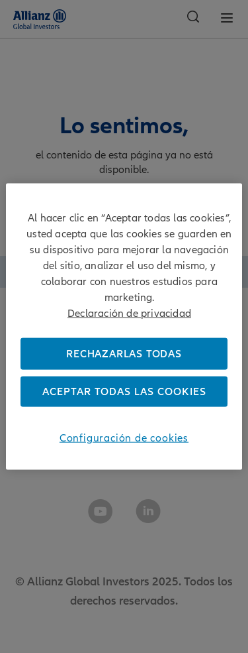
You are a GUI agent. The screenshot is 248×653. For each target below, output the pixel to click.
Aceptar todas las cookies (124, 391)
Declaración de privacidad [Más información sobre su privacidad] (129, 313)
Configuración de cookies (124, 438)
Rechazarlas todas (124, 353)
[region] (123, 326)
